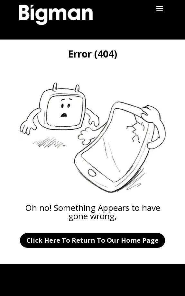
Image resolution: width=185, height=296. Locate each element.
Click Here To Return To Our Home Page (92, 240)
